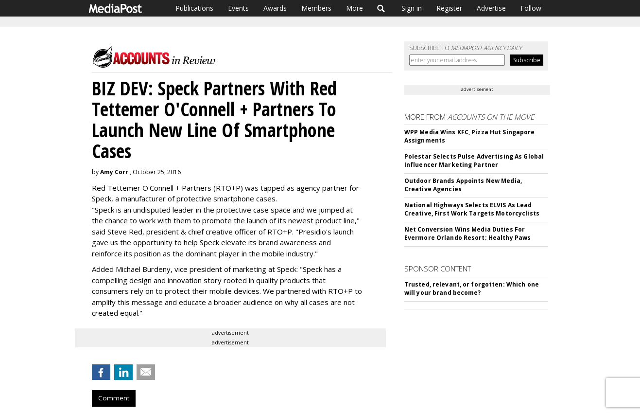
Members (316, 8)
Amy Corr (114, 172)
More (354, 8)
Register (449, 8)
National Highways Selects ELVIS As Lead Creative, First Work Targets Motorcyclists (471, 209)
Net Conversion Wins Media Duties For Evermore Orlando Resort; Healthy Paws (467, 233)
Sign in (411, 8)
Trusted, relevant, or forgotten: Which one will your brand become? (471, 288)
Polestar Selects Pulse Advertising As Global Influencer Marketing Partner (474, 160)
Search (381, 8)
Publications (194, 8)
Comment (113, 398)
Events (238, 8)
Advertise (491, 8)
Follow (530, 8)
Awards (275, 8)
